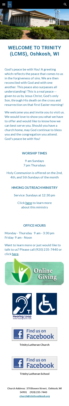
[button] (4, 4)
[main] (34, 50)
